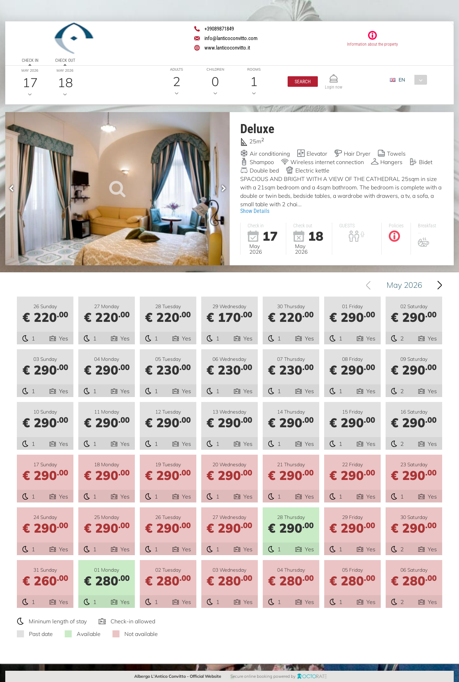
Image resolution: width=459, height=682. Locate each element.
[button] (303, 81)
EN (402, 80)
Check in (30, 60)
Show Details (254, 211)
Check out (65, 60)
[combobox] (411, 79)
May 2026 (410, 285)
